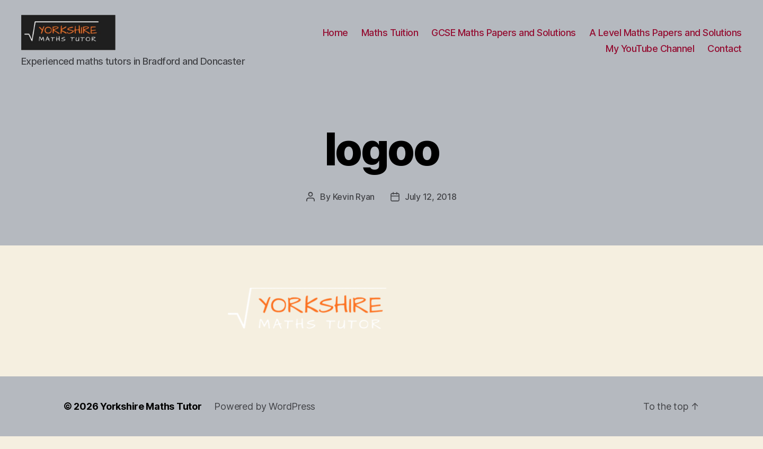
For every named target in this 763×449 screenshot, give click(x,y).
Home (335, 39)
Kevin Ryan (354, 209)
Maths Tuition (390, 39)
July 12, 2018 (431, 209)
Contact (724, 54)
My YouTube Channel (650, 54)
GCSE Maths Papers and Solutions (503, 39)
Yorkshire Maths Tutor (150, 419)
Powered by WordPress (264, 419)
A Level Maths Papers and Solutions (665, 39)
